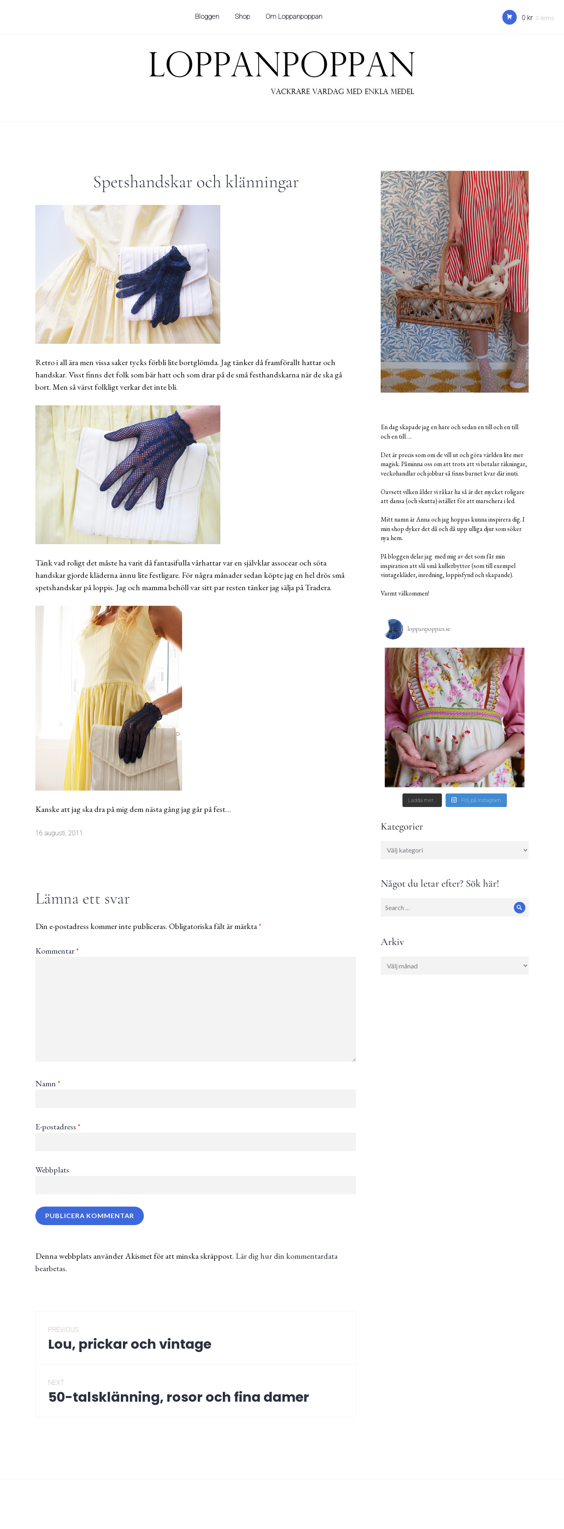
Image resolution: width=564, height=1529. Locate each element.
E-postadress (58, 1126)
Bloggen (208, 19)
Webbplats (52, 1169)
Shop (243, 19)
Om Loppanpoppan (295, 19)
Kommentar (57, 950)
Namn (47, 1083)
